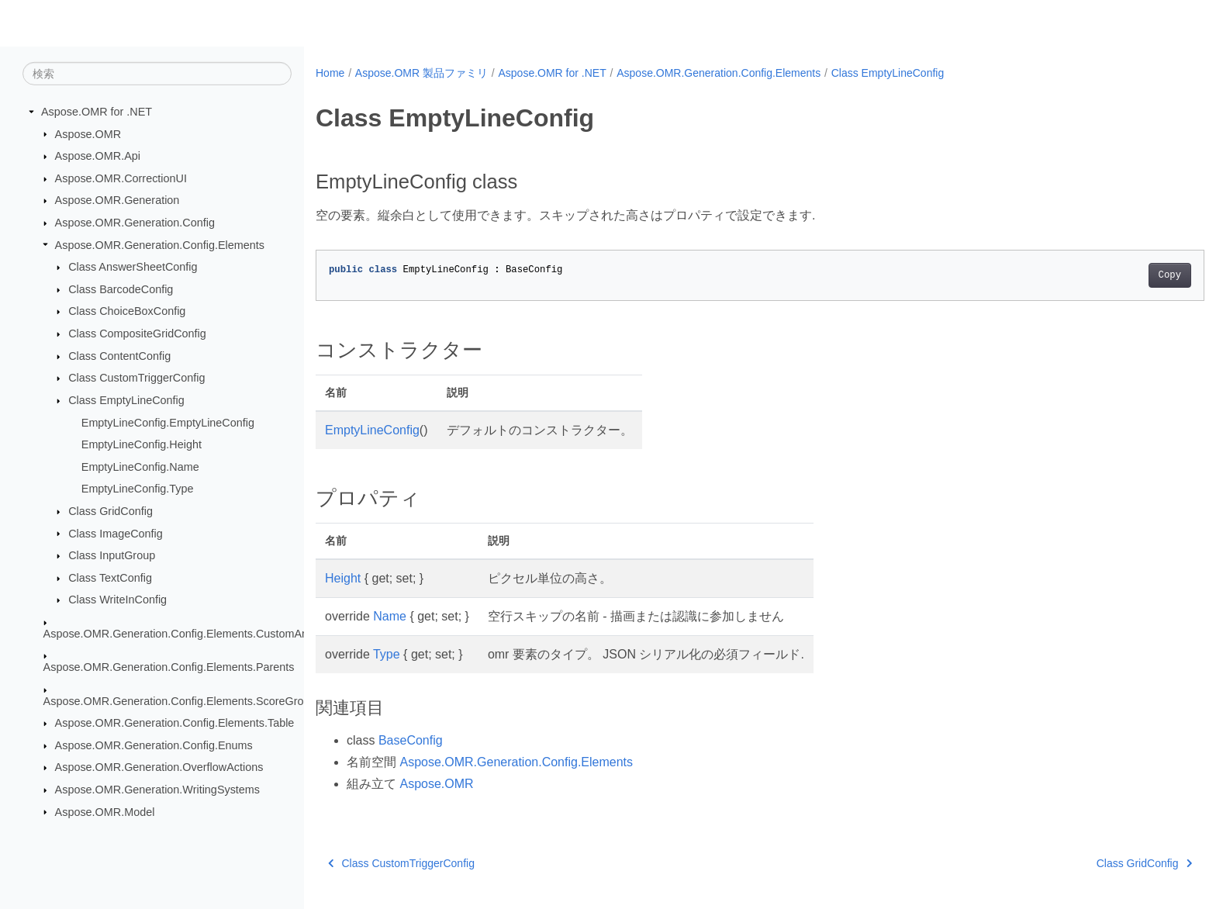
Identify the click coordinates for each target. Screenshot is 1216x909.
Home (330, 73)
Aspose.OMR (88, 133)
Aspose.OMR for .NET (96, 111)
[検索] (157, 73)
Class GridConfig (110, 511)
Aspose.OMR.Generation (117, 200)
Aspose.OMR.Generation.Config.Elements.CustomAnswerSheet (202, 633)
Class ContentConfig (119, 356)
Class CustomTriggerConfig (136, 378)
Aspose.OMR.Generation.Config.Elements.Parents (169, 667)
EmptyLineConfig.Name (140, 467)
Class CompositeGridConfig (137, 333)
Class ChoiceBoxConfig (126, 311)
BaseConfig (410, 740)
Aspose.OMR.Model (105, 811)
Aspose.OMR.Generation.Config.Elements (159, 244)
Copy (1108, 275)
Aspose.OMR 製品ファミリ (421, 73)
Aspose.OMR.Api (97, 156)
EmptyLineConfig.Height (141, 444)
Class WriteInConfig (117, 599)
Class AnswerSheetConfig (132, 267)
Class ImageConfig (115, 533)
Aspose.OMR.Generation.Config (135, 222)
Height (343, 578)
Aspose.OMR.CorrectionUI (121, 178)
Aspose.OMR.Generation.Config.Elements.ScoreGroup (179, 700)
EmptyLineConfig (372, 430)
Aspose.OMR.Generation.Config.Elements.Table (175, 723)
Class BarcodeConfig (120, 289)
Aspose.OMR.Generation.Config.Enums (154, 745)
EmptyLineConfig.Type (137, 488)
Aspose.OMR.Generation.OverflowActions (159, 767)
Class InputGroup (111, 555)
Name (389, 616)
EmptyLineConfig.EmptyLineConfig (167, 422)
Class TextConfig (110, 578)
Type (386, 654)
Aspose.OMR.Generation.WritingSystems (157, 789)
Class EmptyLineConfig (126, 400)
